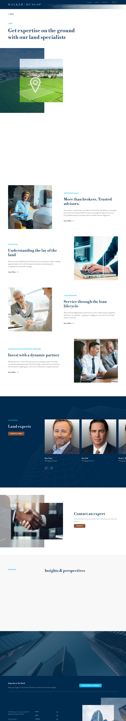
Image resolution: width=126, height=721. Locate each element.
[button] (56, 7)
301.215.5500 (12, 719)
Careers (97, 2)
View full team (16, 433)
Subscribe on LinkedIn (90, 685)
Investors (89, 2)
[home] (24, 4)
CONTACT (79, 526)
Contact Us (105, 2)
